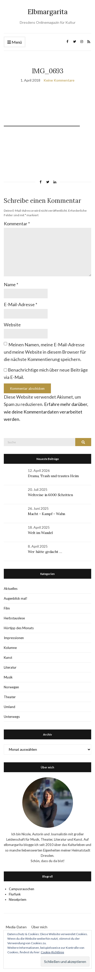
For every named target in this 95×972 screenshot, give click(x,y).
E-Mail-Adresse (20, 304)
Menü (14, 42)
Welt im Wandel (41, 532)
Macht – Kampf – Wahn (46, 514)
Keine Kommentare (59, 80)
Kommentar (17, 223)
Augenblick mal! (15, 598)
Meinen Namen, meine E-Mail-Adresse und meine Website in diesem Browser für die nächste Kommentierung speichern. (45, 352)
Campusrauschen (21, 889)
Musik (8, 677)
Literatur (10, 667)
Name (11, 284)
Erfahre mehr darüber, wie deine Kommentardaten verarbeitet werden (46, 411)
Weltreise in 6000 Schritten (50, 495)
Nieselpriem (17, 899)
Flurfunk (15, 894)
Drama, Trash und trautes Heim (53, 476)
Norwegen (11, 687)
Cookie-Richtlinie (52, 952)
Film (7, 608)
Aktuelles (10, 589)
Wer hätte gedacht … (45, 551)
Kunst (8, 657)
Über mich (39, 927)
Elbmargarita (48, 12)
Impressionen (14, 638)
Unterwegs (12, 717)
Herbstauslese (14, 618)
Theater (10, 697)
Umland (9, 707)
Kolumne (10, 648)
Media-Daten (16, 927)
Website (12, 324)
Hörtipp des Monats (19, 628)
